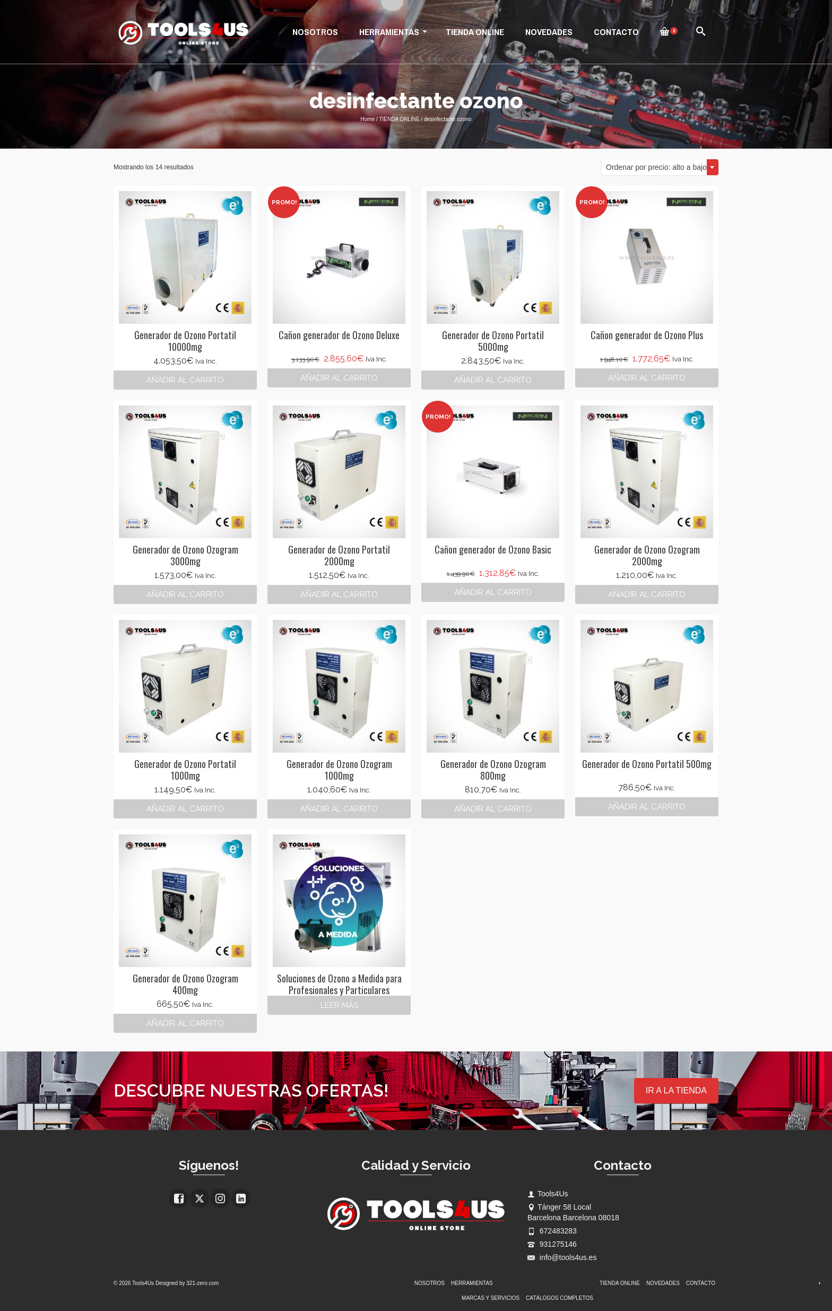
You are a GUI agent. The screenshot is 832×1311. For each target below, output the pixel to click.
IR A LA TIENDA (676, 1090)
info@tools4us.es (562, 1257)
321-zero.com (202, 1283)
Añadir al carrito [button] (185, 380)
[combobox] (660, 167)
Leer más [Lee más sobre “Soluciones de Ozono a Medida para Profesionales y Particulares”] (339, 1005)
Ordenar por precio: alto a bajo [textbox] (656, 167)
